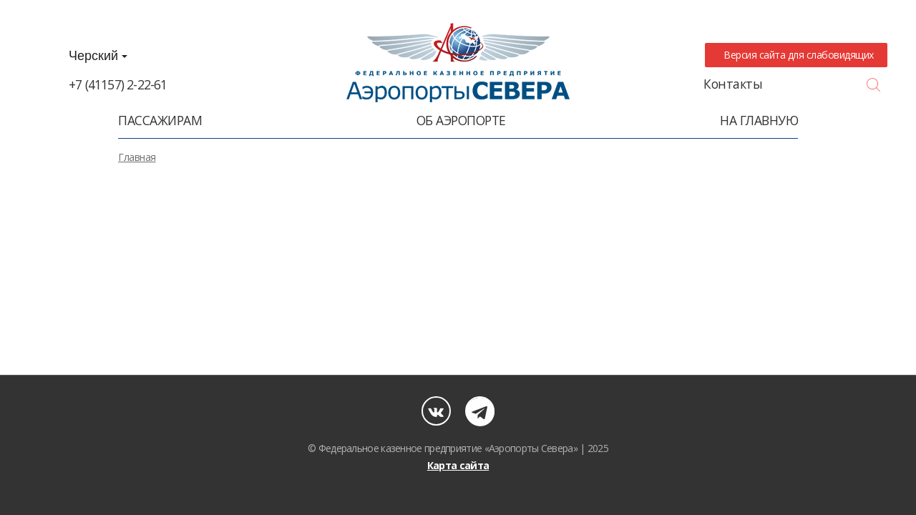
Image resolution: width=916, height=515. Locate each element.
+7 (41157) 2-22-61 (118, 84)
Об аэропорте (461, 120)
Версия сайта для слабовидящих (796, 55)
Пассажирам (160, 120)
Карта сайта (458, 465)
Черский (98, 56)
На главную (759, 120)
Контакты (732, 83)
